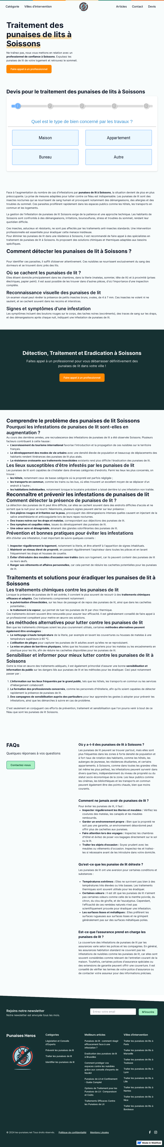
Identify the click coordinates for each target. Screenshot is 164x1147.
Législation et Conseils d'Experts (57, 1042)
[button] (12, 6)
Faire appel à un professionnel (29, 69)
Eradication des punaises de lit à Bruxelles (101, 1055)
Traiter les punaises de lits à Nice (138, 1098)
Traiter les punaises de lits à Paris (138, 1042)
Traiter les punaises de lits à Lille (138, 1080)
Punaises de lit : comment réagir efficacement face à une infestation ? (101, 1044)
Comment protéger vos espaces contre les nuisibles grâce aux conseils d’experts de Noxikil (101, 1067)
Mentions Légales (99, 1132)
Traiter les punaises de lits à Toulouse (138, 1061)
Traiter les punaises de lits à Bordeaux (138, 1108)
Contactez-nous (21, 765)
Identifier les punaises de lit (59, 1062)
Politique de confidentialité (72, 1132)
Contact (137, 6)
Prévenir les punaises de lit (59, 1050)
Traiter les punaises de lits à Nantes (138, 1089)
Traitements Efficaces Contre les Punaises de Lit (100, 1102)
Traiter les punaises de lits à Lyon (138, 1070)
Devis (152, 6)
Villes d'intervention (38, 6)
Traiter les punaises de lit (58, 1056)
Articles (121, 6)
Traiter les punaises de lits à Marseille (138, 1052)
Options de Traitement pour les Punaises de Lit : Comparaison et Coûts (101, 1091)
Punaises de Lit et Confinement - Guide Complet (101, 1080)
